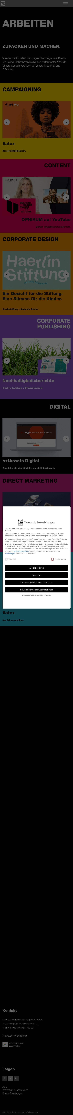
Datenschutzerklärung (21, 551)
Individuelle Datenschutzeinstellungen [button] (36, 589)
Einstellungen (10, 553)
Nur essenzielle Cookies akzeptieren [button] (36, 582)
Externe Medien (58, 559)
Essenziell (10, 559)
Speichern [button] (36, 575)
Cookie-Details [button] (26, 595)
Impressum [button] (48, 595)
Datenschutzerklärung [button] (37, 595)
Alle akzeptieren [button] (36, 567)
